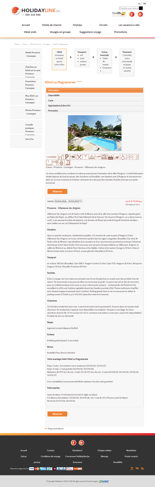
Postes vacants (131, 456)
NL (139, 3)
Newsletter (131, 450)
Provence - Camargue (63, 167)
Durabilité (117, 462)
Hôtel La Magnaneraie (60, 44)
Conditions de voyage (50, 456)
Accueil (26, 24)
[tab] (94, 90)
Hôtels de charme (51, 24)
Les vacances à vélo (129, 24)
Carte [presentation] (50, 100)
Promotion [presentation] (53, 110)
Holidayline (59, 481)
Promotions (120, 31)
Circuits (103, 24)
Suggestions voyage (90, 31)
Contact (50, 450)
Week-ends (30, 31)
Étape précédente (56, 428)
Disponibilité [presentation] (53, 95)
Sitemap (104, 456)
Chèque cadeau (104, 450)
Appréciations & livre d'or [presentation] (59, 105)
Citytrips (77, 24)
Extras (24, 456)
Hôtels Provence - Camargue (40, 44)
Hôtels (16, 44)
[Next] (115, 133)
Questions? (77, 450)
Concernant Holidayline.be (77, 456)
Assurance (77, 462)
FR (144, 3)
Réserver (57, 191)
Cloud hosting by (92, 481)
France (24, 44)
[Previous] (73, 133)
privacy (37, 462)
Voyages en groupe (60, 31)
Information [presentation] (53, 90)
